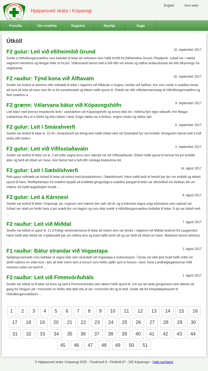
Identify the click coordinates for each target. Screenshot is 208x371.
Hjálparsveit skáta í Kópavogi (61, 10)
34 (56, 334)
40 (138, 334)
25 (124, 322)
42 (165, 334)
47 (90, 345)
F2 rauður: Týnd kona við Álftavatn (50, 78)
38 (110, 334)
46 (76, 345)
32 (28, 334)
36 (83, 334)
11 (126, 311)
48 (103, 345)
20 (56, 322)
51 (145, 345)
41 (151, 334)
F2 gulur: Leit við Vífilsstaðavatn (47, 149)
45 (62, 345)
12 (140, 311)
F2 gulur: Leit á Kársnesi (37, 197)
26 (138, 322)
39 (124, 334)
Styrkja (109, 26)
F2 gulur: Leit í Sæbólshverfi (42, 170)
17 (14, 322)
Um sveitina (47, 26)
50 (131, 345)
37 (96, 334)
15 (181, 311)
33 (42, 334)
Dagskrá (78, 26)
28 (166, 322)
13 (153, 311)
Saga (140, 26)
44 (193, 334)
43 (179, 334)
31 (15, 334)
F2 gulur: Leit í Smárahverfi (41, 127)
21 (69, 322)
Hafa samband (163, 362)
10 (112, 311)
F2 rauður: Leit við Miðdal (39, 224)
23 (97, 322)
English (169, 5)
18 (28, 322)
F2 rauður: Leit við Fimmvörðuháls (50, 277)
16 (195, 311)
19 (42, 322)
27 (152, 322)
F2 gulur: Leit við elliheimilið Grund (51, 51)
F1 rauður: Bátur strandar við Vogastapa (57, 251)
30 (193, 322)
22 (83, 322)
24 (111, 322)
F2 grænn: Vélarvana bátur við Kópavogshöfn (64, 105)
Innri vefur (192, 5)
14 (167, 311)
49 (117, 345)
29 (179, 322)
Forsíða (15, 26)
